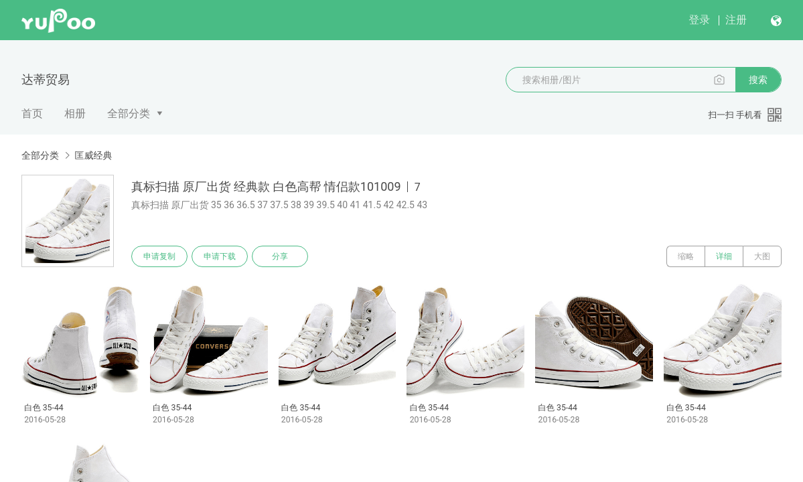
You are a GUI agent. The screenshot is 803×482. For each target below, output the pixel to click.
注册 (736, 19)
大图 (762, 256)
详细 (724, 256)
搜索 (758, 79)
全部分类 (128, 113)
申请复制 (159, 256)
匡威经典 (93, 155)
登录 (699, 19)
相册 (75, 113)
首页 (32, 113)
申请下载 (220, 256)
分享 (280, 256)
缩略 (686, 256)
